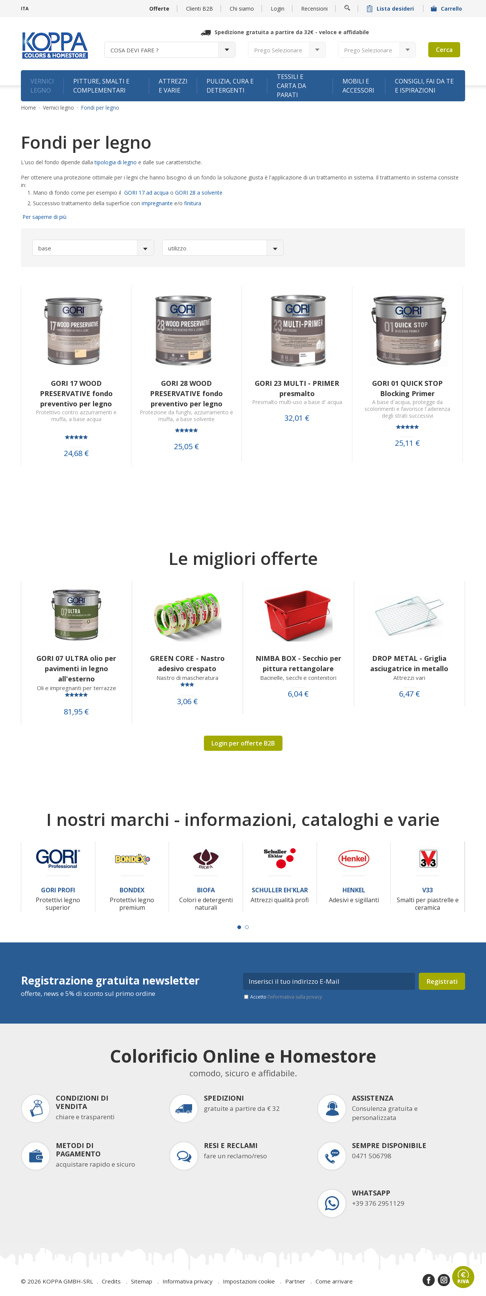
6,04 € (298, 694)
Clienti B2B (199, 8)
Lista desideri (391, 8)
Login (277, 8)
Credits (111, 1281)
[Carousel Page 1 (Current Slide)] (239, 927)
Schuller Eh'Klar (280, 890)
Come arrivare (334, 1281)
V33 (427, 890)
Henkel (353, 890)
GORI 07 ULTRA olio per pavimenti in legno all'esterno (76, 668)
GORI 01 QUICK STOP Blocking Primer (407, 388)
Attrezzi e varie (173, 85)
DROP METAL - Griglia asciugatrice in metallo (409, 663)
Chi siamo (242, 8)
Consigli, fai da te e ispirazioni (424, 85)
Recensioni (314, 8)
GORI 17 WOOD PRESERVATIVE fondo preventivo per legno (76, 393)
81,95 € (76, 712)
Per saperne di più (43, 216)
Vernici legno (42, 85)
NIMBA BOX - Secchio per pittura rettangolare (298, 663)
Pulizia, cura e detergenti (230, 85)
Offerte (159, 8)
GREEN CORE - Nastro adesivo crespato (187, 663)
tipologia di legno (116, 162)
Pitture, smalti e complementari (101, 85)
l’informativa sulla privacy (295, 997)
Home (28, 107)
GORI (182, 192)
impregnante (157, 203)
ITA (24, 8)
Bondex (132, 890)
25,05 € (186, 446)
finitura (192, 203)
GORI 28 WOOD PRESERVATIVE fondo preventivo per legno (186, 393)
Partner (295, 1281)
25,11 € (407, 443)
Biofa (206, 890)
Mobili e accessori (358, 85)
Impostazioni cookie (249, 1281)
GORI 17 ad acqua (147, 192)
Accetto (286, 997)
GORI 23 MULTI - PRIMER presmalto (297, 388)
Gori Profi (58, 890)
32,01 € (296, 418)
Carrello (447, 8)
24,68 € (76, 453)
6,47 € (409, 694)
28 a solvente (205, 192)
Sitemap (141, 1281)
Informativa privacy (188, 1281)
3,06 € (187, 701)
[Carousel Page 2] (247, 927)
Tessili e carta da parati (291, 85)
